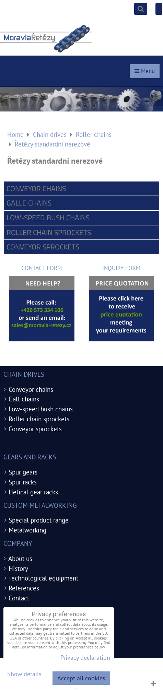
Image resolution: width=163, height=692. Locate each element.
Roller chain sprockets (49, 232)
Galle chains (29, 202)
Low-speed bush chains (48, 217)
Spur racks (23, 482)
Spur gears (23, 472)
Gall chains (24, 399)
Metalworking (27, 530)
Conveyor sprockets (43, 246)
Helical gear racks (33, 492)
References (24, 588)
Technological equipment (43, 578)
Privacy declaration (85, 657)
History (18, 568)
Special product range (39, 520)
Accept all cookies (81, 678)
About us (20, 558)
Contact (19, 598)
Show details (24, 674)
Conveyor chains (36, 188)
